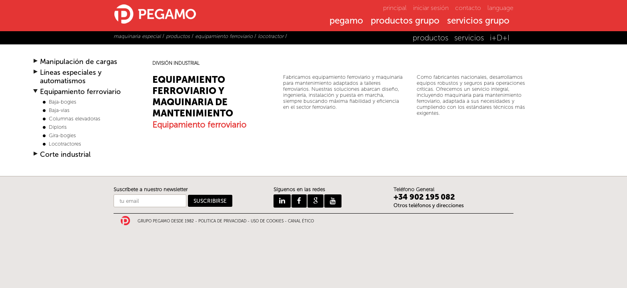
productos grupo (405, 21)
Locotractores (65, 144)
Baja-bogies (62, 102)
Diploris (58, 127)
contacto (468, 8)
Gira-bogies (62, 135)
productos (430, 37)
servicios (469, 37)
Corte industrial (65, 154)
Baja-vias (59, 110)
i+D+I (499, 37)
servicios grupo (478, 21)
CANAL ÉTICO (301, 221)
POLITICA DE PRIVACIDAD (222, 221)
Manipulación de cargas (78, 62)
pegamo (346, 21)
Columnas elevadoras (74, 119)
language (500, 8)
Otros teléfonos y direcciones (428, 205)
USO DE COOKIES (267, 221)
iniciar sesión (431, 8)
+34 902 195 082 (424, 197)
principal (395, 8)
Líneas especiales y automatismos (71, 76)
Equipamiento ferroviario (80, 92)
